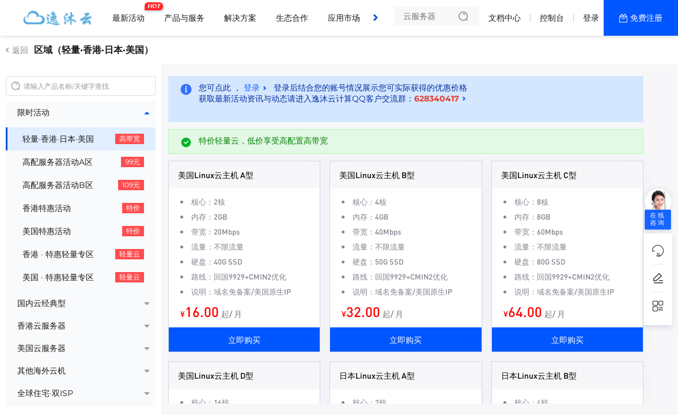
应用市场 (344, 18)
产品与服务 (184, 18)
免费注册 (646, 18)
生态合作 (292, 18)
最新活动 (131, 13)
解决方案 (240, 18)
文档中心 (504, 18)
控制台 (552, 18)
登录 (591, 18)
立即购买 (244, 339)
